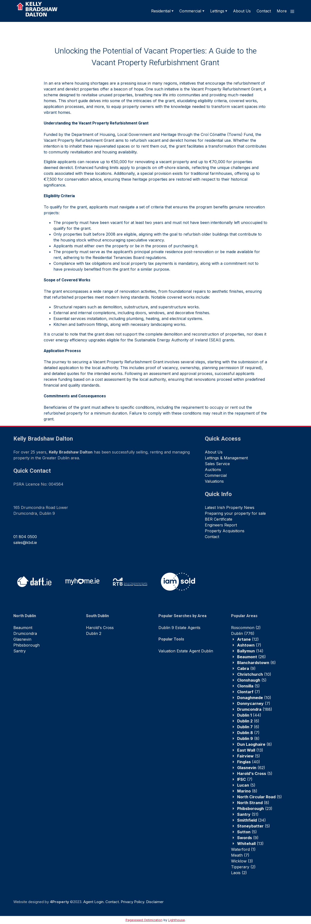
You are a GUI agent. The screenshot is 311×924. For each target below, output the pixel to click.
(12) (248, 639)
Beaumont (22, 627)
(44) (249, 715)
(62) (251, 767)
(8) (248, 738)
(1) (243, 849)
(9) (246, 668)
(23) (254, 808)
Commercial (190, 11)
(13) (250, 750)
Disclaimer (155, 901)
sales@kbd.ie (25, 542)
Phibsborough (26, 645)
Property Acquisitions (224, 530)
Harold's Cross (100, 627)
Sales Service (217, 463)
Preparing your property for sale (235, 513)
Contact (264, 11)
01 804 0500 (25, 536)
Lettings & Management (226, 457)
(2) (246, 627)
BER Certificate (218, 519)
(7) (249, 645)
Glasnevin (22, 639)
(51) (248, 814)
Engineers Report (221, 525)
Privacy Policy (132, 901)
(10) (254, 674)
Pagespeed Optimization (144, 920)
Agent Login (93, 901)
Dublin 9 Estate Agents (179, 627)
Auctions (213, 469)
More (286, 11)
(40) (248, 761)
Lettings (217, 11)
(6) (256, 662)
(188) (254, 709)
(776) (242, 633)
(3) (242, 861)
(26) (251, 656)
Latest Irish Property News (229, 507)
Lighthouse (176, 920)
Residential (161, 11)
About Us (242, 11)
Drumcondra (25, 633)
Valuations (214, 481)
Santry (19, 651)
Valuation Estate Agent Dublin (185, 651)
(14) (250, 651)
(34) (251, 820)
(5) (252, 680)
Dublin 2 (93, 633)
